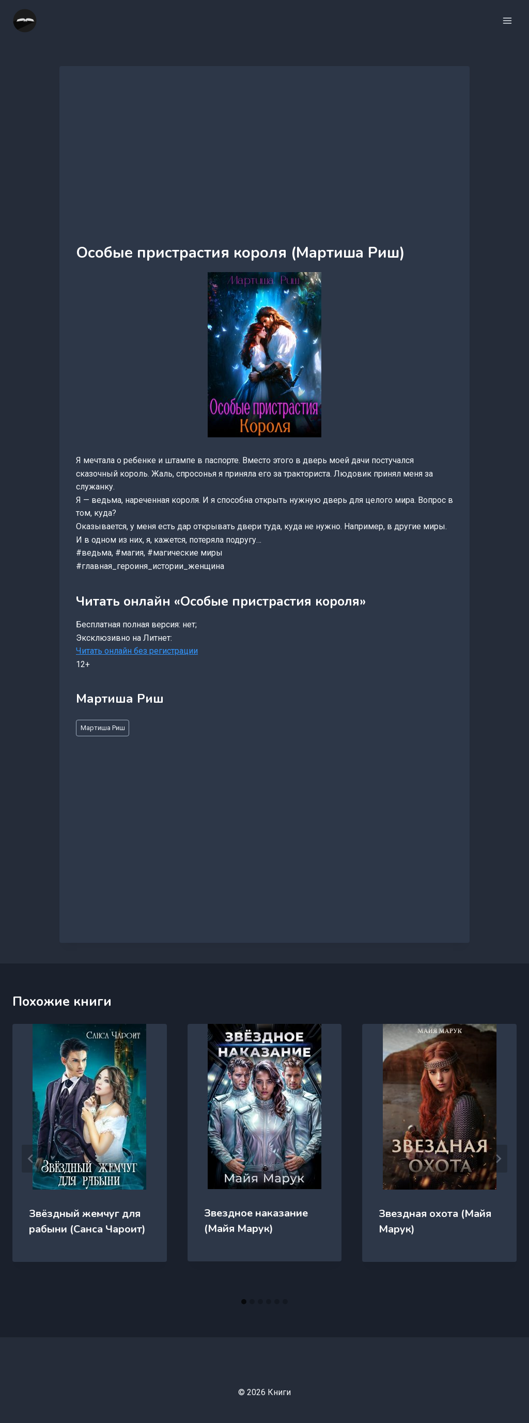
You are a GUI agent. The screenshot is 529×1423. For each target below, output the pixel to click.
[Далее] (498, 1159)
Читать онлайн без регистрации (137, 651)
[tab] (243, 1301)
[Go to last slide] (31, 1159)
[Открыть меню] (507, 20)
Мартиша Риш (103, 728)
